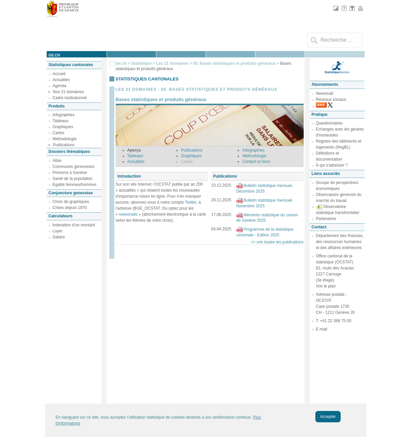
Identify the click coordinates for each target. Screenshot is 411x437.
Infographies (64, 115)
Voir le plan (326, 286)
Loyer (58, 231)
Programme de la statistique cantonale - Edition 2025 (264, 232)
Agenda (59, 85)
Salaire (59, 237)
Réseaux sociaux (331, 99)
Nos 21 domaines (68, 91)
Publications (64, 145)
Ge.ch (121, 63)
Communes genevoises (73, 166)
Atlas (57, 160)
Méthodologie (65, 139)
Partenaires (326, 218)
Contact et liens (256, 161)
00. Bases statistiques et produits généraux (235, 63)
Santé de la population (72, 178)
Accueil (59, 73)
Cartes (58, 133)
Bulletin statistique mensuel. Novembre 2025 (264, 203)
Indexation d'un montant (74, 225)
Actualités (61, 79)
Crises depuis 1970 (70, 207)
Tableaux (61, 121)
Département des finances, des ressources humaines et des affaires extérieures (340, 241)
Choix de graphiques (71, 201)
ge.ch (54, 55)
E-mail (321, 329)
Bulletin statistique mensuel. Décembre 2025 (264, 188)
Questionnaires (329, 123)
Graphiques (63, 127)
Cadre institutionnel (70, 97)
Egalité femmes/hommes (75, 184)
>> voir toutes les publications (277, 242)
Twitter (190, 202)
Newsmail (324, 93)
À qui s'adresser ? (332, 165)
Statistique (141, 63)
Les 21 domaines (172, 63)
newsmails (128, 214)
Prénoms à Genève (70, 172)
